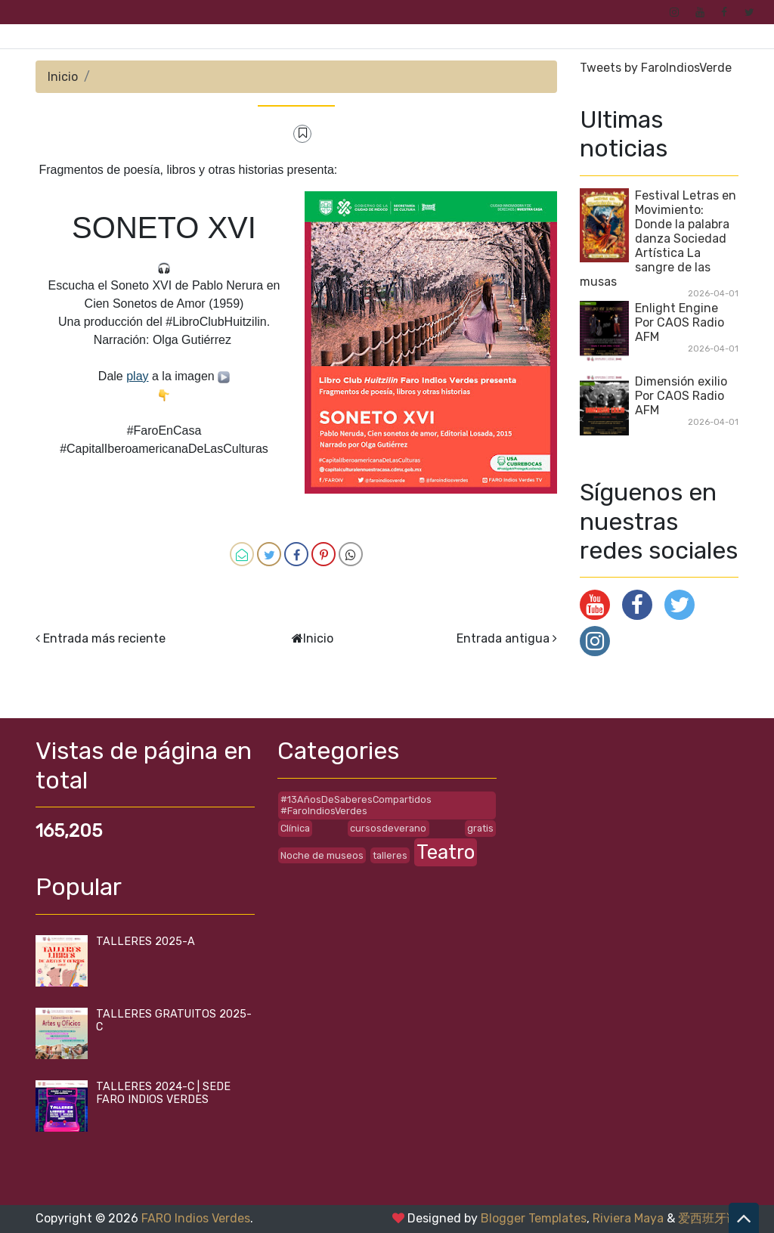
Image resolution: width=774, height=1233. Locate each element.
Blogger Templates (534, 1218)
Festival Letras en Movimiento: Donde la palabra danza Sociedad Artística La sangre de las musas (658, 238)
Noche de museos (322, 855)
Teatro (445, 852)
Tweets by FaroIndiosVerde (656, 67)
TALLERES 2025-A (145, 941)
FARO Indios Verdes (195, 1218)
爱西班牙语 (708, 1218)
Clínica (295, 828)
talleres (390, 855)
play (137, 376)
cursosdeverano (388, 828)
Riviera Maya (628, 1218)
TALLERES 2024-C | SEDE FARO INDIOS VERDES (163, 1093)
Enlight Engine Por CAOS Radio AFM (679, 322)
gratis (480, 828)
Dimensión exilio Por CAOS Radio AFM (681, 395)
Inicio (63, 77)
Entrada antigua (503, 638)
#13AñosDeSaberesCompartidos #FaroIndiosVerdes (356, 805)
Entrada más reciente (104, 638)
